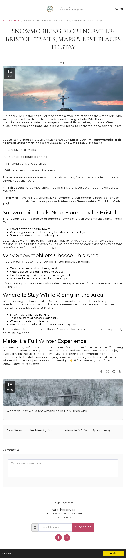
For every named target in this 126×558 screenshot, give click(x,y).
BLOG (17, 20)
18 (10, 386)
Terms (56, 517)
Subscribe (83, 527)
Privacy (67, 517)
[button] (4, 8)
